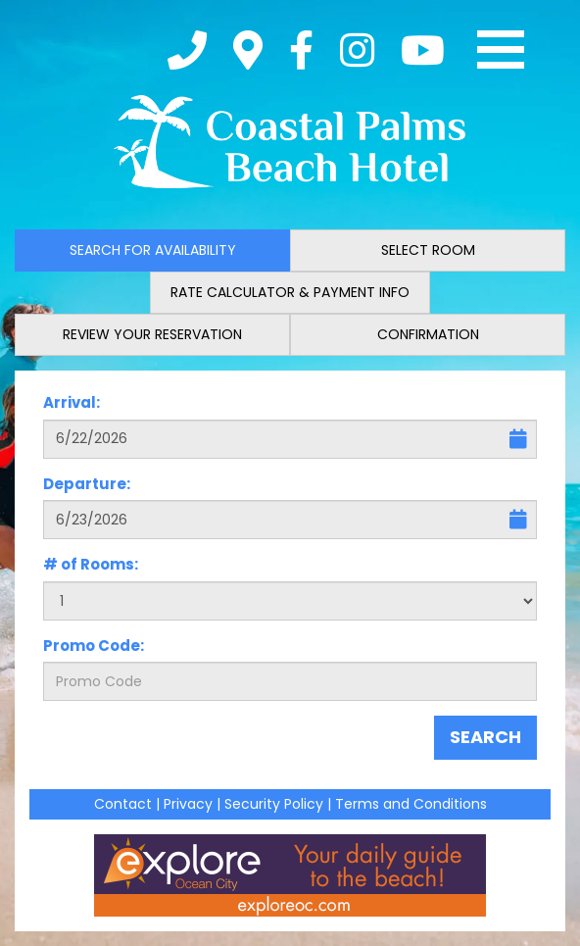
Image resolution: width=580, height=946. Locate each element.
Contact (123, 804)
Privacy (188, 804)
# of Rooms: (90, 564)
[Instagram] (357, 50)
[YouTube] (423, 50)
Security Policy (273, 804)
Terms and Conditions (411, 804)
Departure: (86, 483)
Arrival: (71, 402)
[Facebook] (301, 50)
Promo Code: (93, 645)
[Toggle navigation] (500, 50)
